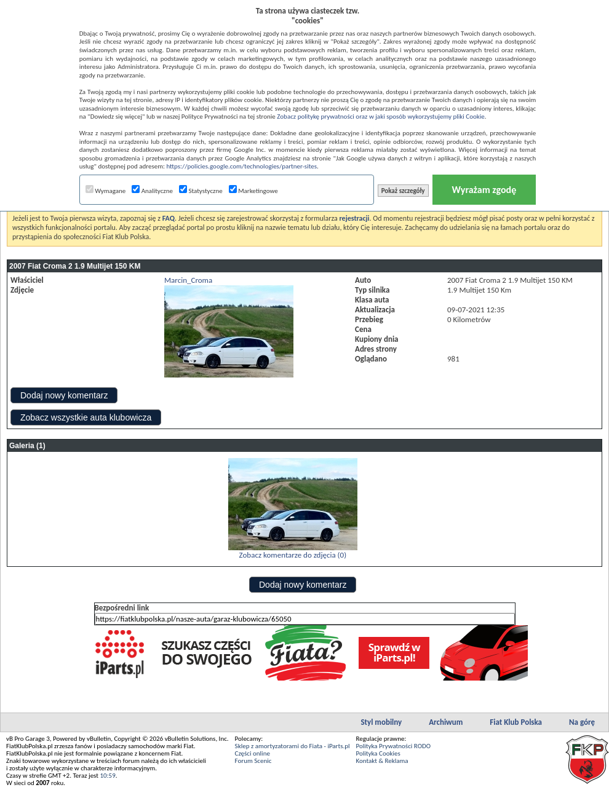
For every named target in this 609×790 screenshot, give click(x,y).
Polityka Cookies (378, 753)
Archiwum (446, 722)
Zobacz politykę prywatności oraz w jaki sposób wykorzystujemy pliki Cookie (380, 116)
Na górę (582, 722)
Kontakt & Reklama (382, 761)
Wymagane (106, 191)
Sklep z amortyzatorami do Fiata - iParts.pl (292, 746)
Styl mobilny (381, 722)
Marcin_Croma (188, 280)
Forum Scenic (253, 761)
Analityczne (152, 191)
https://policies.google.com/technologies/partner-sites (241, 166)
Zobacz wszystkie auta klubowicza (85, 417)
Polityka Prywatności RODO (393, 746)
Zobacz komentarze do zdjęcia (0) (292, 554)
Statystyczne (201, 191)
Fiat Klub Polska (516, 722)
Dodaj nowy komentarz (64, 395)
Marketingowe (253, 191)
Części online (252, 753)
